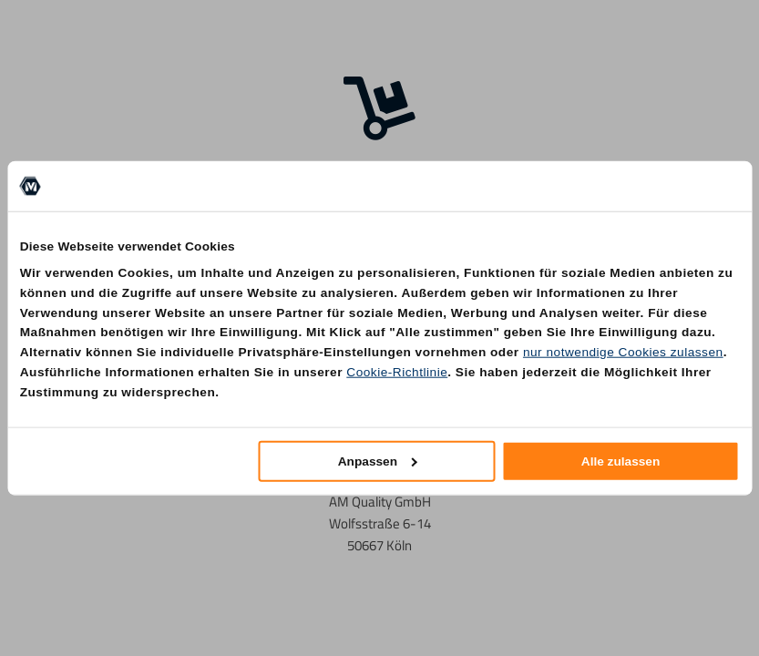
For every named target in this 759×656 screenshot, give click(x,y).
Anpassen (377, 460)
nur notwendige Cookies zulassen (623, 352)
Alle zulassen (621, 460)
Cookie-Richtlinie (396, 372)
